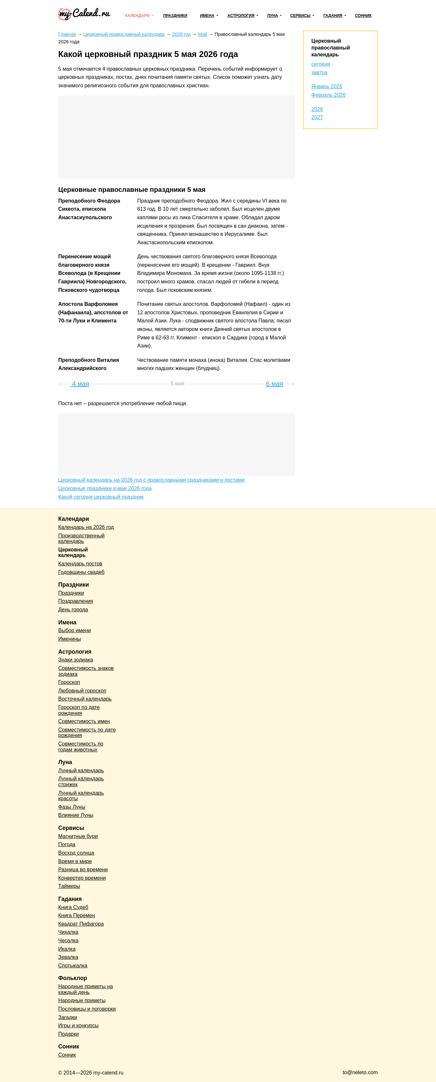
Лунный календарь (81, 770)
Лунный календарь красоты (81, 796)
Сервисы (300, 15)
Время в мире (75, 861)
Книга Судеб (73, 907)
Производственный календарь (81, 538)
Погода (66, 844)
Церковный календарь (73, 552)
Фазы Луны (71, 807)
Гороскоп (69, 682)
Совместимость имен (84, 721)
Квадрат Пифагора (81, 924)
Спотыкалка (72, 965)
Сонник (363, 15)
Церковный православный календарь (330, 47)
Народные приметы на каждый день (85, 989)
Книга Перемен (76, 915)
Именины (69, 639)
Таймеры (69, 886)
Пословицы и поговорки (87, 1009)
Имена (207, 15)
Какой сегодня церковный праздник (100, 497)
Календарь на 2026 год (86, 527)
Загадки (67, 1017)
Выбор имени (74, 630)
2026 (317, 109)
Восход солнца (76, 853)
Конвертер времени (82, 878)
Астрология (240, 15)
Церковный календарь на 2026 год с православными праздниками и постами (151, 480)
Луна (272, 15)
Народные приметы (82, 1000)
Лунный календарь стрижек (81, 781)
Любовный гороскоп (82, 690)
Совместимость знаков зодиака (86, 671)
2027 (317, 117)
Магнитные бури (78, 836)
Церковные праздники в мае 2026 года (105, 488)
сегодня (320, 64)
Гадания (332, 15)
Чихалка (68, 932)
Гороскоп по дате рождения (79, 710)
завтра (319, 72)
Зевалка (68, 957)
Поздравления (75, 601)
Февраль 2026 (328, 95)
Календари (137, 15)
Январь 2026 (326, 86)
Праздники (175, 15)
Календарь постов (80, 563)
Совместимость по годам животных (80, 746)
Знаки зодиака (75, 659)
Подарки (68, 1034)
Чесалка (68, 940)
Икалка (66, 949)
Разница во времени (83, 869)
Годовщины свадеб (81, 572)
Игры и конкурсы (78, 1025)
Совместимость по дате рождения (87, 732)
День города (73, 609)
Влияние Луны (75, 815)
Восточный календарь (85, 699)
